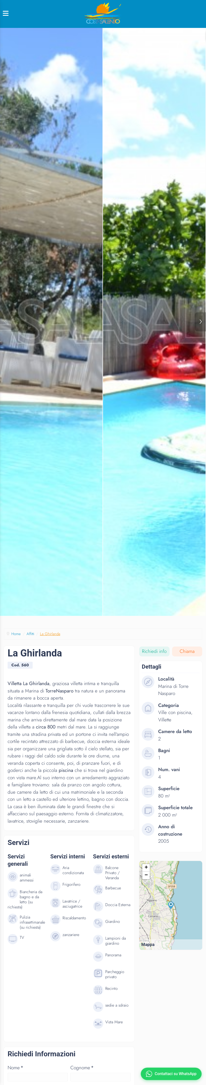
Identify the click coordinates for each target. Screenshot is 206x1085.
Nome (15, 1073)
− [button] (146, 881)
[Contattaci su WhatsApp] (171, 1074)
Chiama (187, 656)
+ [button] (146, 873)
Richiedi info (154, 656)
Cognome (82, 1073)
